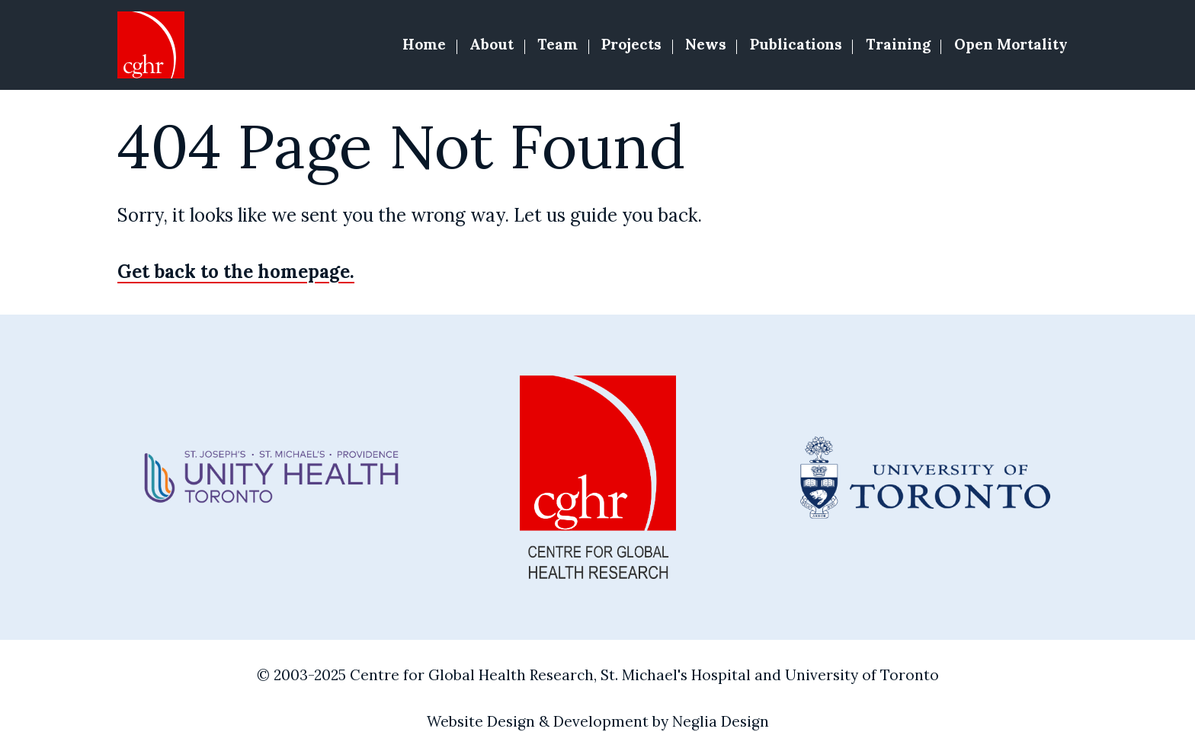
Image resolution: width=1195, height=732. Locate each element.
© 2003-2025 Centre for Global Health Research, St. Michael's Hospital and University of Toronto (598, 675)
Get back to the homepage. (235, 271)
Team (557, 44)
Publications (796, 44)
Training (898, 44)
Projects (631, 44)
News (705, 44)
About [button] (491, 44)
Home (424, 44)
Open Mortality (1011, 44)
